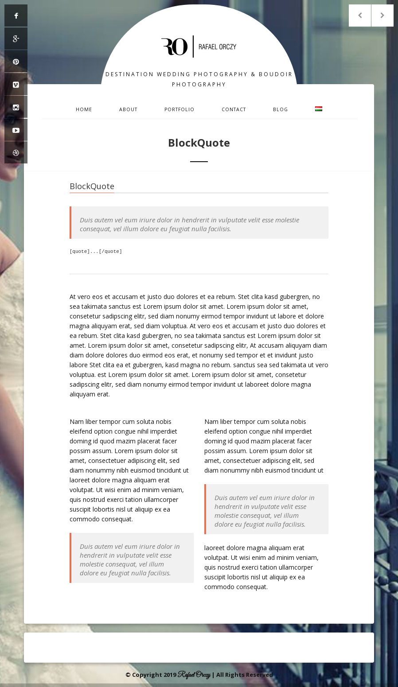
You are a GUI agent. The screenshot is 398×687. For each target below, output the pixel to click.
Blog (280, 109)
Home (84, 109)
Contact (234, 109)
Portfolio (179, 109)
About (128, 109)
